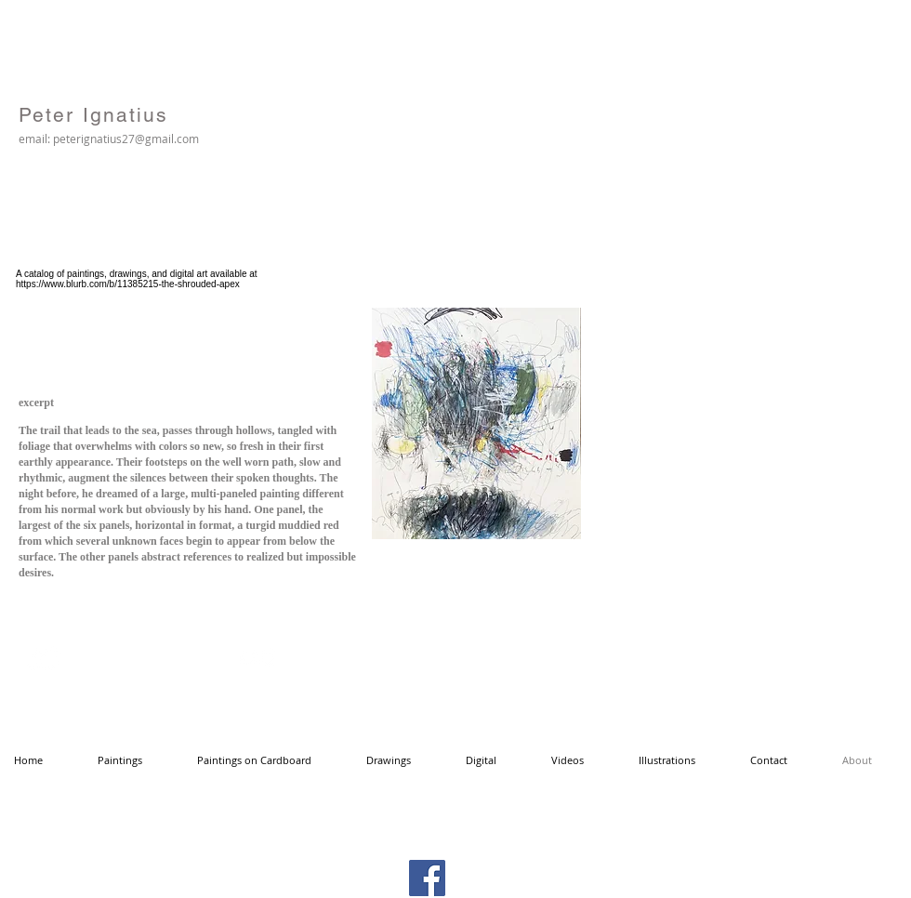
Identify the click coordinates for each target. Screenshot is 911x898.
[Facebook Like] (714, 76)
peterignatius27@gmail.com (126, 138)
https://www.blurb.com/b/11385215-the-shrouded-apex (128, 284)
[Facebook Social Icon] (427, 878)
